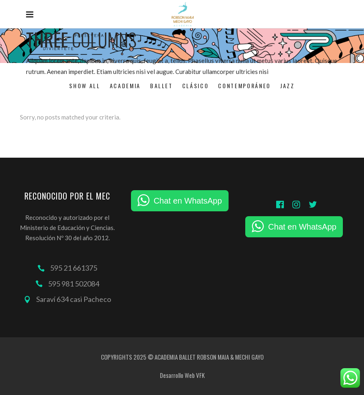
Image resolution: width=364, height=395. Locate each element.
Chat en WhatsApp (188, 200)
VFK (200, 375)
